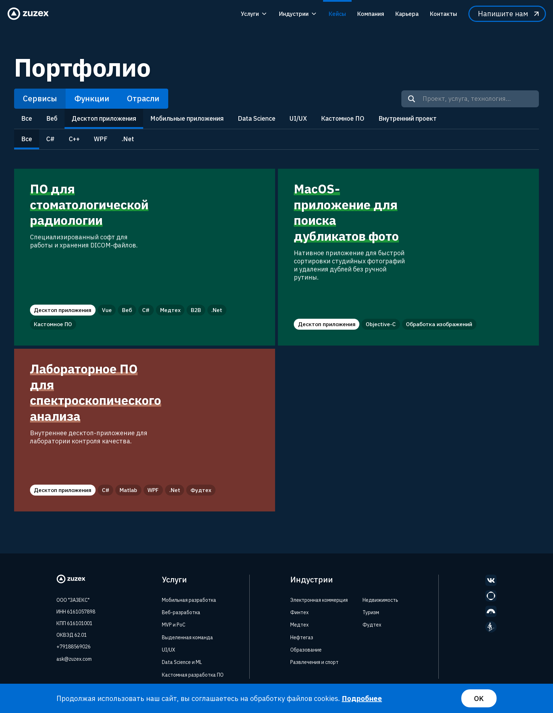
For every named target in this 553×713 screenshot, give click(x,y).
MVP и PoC (174, 625)
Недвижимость (380, 600)
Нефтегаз (301, 637)
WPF (101, 139)
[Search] (411, 99)
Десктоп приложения (104, 118)
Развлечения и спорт (314, 662)
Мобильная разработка (189, 600)
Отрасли (143, 98)
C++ (74, 139)
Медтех (299, 625)
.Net (128, 139)
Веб (51, 118)
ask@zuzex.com (74, 659)
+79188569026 (73, 646)
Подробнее (362, 698)
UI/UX (298, 118)
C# (50, 139)
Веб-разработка (181, 612)
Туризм (371, 612)
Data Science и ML (182, 662)
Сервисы (40, 98)
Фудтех (372, 625)
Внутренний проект (407, 118)
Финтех (299, 612)
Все (26, 118)
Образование (306, 650)
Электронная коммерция (319, 600)
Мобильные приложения (187, 118)
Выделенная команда (187, 637)
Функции (91, 98)
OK (479, 698)
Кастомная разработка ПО (193, 675)
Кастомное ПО (342, 118)
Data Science (256, 118)
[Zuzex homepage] (30, 13)
